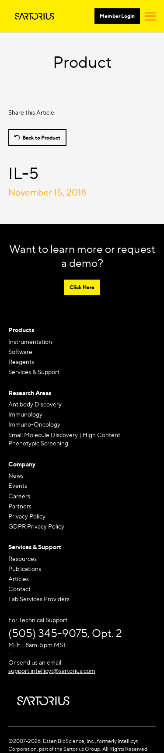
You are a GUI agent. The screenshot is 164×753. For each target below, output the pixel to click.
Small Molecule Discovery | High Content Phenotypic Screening (64, 439)
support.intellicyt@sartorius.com (51, 670)
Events (17, 485)
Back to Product (41, 137)
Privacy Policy (26, 516)
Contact (19, 588)
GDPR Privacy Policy (36, 526)
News (16, 475)
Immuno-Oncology (34, 424)
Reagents (21, 361)
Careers (19, 496)
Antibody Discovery (35, 404)
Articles (18, 578)
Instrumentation (30, 341)
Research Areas (29, 392)
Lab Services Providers (39, 598)
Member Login (117, 16)
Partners (19, 506)
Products (21, 329)
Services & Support (33, 371)
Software (20, 351)
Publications (24, 568)
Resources (22, 558)
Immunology (25, 414)
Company (21, 464)
